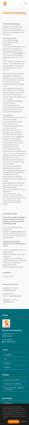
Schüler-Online (11, 224)
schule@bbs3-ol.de (9, 342)
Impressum (7, 403)
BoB (5, 359)
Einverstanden (13, 421)
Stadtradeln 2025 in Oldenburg (13, 384)
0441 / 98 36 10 (7, 340)
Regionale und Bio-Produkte (12, 380)
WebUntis (7, 367)
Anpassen (23, 421)
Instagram (7, 363)
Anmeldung (7, 355)
